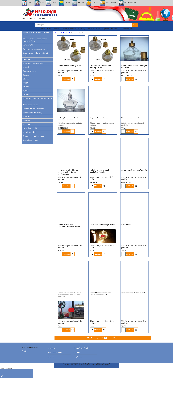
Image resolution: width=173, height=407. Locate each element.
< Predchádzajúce (93, 366)
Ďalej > (116, 366)
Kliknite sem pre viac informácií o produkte (70, 70)
